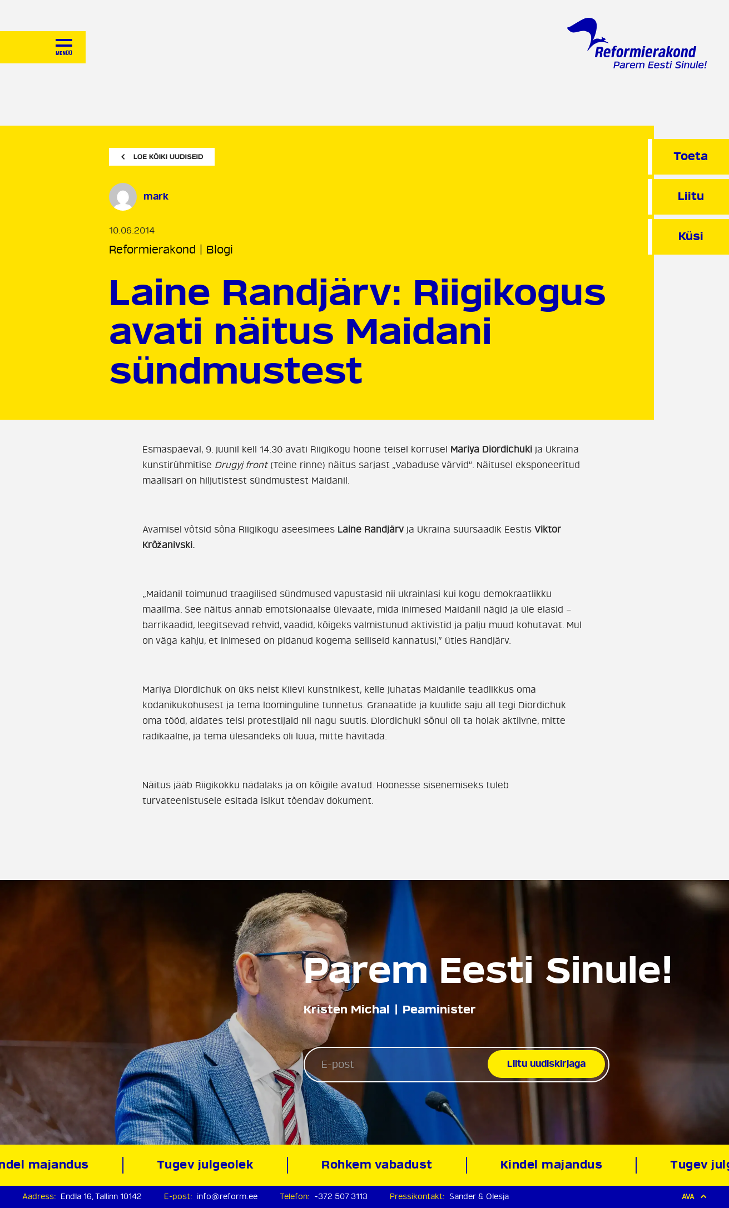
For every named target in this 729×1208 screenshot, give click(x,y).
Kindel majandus (554, 1165)
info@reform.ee (227, 1196)
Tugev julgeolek (208, 1165)
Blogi (219, 250)
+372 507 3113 (341, 1196)
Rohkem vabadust (379, 1165)
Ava (694, 1196)
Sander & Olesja (479, 1196)
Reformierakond (152, 250)
